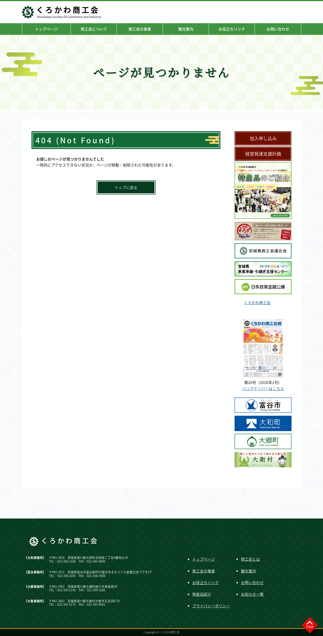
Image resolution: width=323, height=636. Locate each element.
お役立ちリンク (231, 29)
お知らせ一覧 (252, 594)
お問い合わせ (277, 29)
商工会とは (250, 559)
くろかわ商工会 (257, 302)
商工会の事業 (139, 29)
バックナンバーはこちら (263, 388)
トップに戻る (126, 187)
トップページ (46, 29)
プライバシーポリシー (211, 606)
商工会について (94, 29)
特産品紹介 (201, 594)
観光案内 (185, 29)
